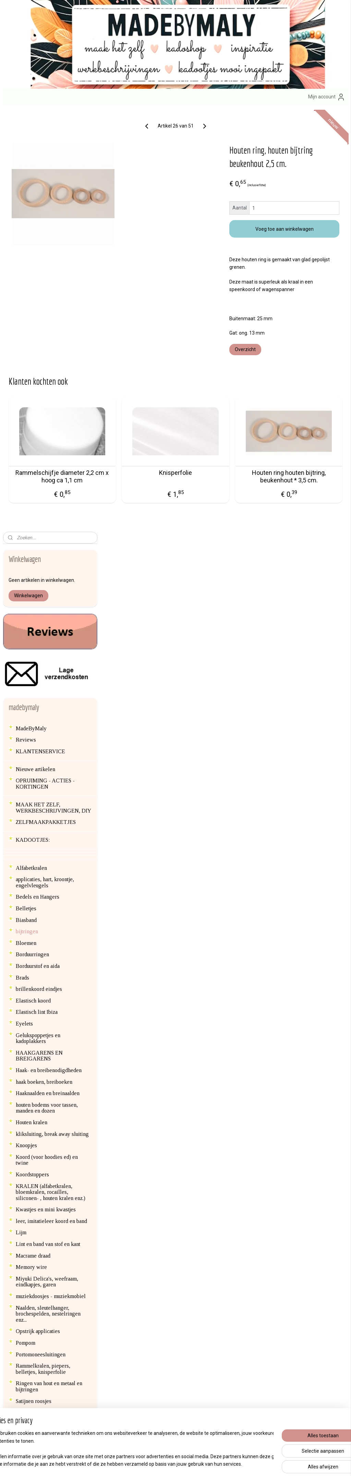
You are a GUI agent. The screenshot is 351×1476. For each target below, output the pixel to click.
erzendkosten (262, 1267)
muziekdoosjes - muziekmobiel (51, 875)
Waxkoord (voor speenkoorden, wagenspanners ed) (51, 1151)
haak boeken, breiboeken (44, 660)
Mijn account (326, 97)
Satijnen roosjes (33, 980)
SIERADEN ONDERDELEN (49, 1032)
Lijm (21, 811)
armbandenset (143, 1298)
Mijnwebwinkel (246, 1463)
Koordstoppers (32, 753)
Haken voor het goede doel (46, 1175)
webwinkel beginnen (188, 1463)
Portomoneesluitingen (40, 933)
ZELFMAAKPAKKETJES (46, 401)
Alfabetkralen (31, 446)
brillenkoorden (203, 1298)
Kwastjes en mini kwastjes (46, 788)
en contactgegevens (50, 1305)
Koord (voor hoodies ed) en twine (47, 739)
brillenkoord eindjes (39, 568)
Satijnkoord (28, 991)
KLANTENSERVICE (40, 330)
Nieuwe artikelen (35, 348)
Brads (22, 556)
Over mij (19, 1305)
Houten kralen (31, 701)
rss (163, 1463)
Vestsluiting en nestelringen (48, 1113)
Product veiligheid (263, 1305)
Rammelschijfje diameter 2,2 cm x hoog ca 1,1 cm (146, 493)
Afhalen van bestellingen (271, 1251)
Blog (21, 1198)
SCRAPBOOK (32, 1003)
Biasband (26, 499)
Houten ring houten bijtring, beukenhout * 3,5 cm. (305, 493)
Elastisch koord (33, 579)
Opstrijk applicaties (38, 910)
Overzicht (280, 362)
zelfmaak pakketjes (163, 1252)
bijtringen (27, 510)
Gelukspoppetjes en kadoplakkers (38, 617)
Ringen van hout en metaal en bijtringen (49, 965)
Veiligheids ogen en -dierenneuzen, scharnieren (46, 1099)
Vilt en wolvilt (32, 1125)
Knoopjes (26, 724)
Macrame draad (33, 834)
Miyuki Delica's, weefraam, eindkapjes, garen (47, 860)
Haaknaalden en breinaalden (48, 672)
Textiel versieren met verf (46, 1073)
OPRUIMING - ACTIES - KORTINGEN (45, 363)
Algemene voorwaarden (270, 1274)
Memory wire (31, 846)
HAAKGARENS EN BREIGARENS (39, 634)
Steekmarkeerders (36, 1061)
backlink (25, 1187)
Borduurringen (32, 533)
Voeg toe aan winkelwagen (302, 242)
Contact (252, 1259)
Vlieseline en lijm (36, 1136)
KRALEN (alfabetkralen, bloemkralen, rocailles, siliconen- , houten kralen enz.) (50, 771)
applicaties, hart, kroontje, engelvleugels (45, 461)
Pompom (25, 921)
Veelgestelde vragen (267, 1297)
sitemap (150, 1463)
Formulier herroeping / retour (275, 1282)
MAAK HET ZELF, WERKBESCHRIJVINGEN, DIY (53, 386)
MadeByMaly (31, 307)
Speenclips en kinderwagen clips (53, 1050)
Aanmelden (138, 1386)
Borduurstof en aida (38, 545)
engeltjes (167, 1259)
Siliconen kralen (34, 1014)
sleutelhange (200, 1252)
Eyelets (24, 602)
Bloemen (26, 522)
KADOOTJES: (33, 419)
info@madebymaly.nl (26, 1282)
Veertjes (25, 1084)
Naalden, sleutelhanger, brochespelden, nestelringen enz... (48, 892)
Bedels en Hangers (37, 476)
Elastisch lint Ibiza (37, 591)
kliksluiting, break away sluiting (52, 713)
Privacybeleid (258, 1290)
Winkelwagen (28, 174)
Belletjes (26, 487)
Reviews (26, 318)
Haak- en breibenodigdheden (49, 649)
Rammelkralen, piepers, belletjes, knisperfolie (43, 947)
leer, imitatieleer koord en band (51, 800)
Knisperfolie (225, 486)
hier (20, 1290)
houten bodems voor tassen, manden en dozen (47, 687)
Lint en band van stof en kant (48, 823)
